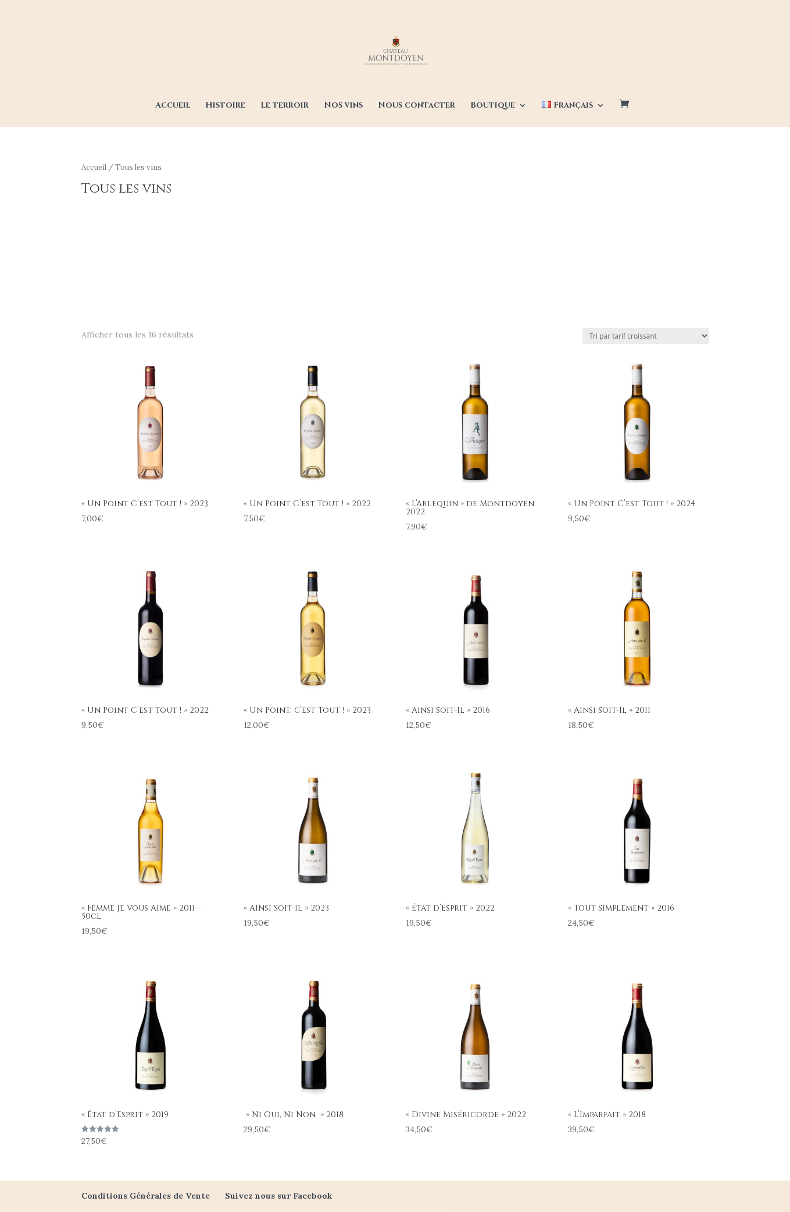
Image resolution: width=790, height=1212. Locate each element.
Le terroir (284, 106)
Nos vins (343, 106)
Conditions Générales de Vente (145, 1195)
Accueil (172, 106)
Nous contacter (416, 106)
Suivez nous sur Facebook (278, 1195)
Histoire (225, 106)
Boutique (492, 106)
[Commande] (645, 336)
